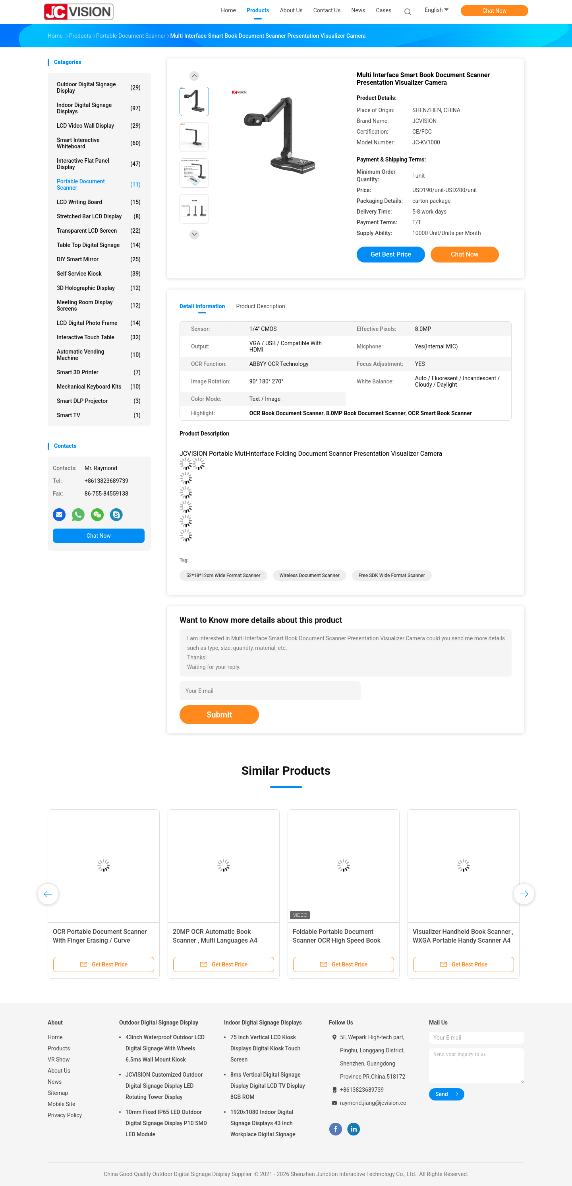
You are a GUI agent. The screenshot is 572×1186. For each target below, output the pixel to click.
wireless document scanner (310, 575)
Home (55, 1037)
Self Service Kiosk (99, 274)
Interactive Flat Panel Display (99, 163)
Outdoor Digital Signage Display (99, 87)
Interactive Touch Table (99, 337)
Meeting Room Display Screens (99, 305)
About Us (59, 1070)
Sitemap (58, 1093)
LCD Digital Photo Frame (99, 323)
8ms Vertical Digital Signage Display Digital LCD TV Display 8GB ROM (267, 1085)
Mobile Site (61, 1104)
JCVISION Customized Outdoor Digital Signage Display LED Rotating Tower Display (164, 1085)
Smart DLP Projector (99, 401)
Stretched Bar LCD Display (99, 216)
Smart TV (99, 415)
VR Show (59, 1059)
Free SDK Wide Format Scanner (392, 575)
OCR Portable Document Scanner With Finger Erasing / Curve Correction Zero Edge (100, 940)
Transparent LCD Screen (99, 231)
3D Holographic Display (99, 288)
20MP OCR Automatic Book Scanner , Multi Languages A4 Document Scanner (215, 940)
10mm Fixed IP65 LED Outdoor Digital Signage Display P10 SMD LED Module (166, 1123)
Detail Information (202, 306)
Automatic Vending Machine (99, 354)
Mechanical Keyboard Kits (99, 387)
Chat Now (495, 11)
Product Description (260, 306)
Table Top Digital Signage (99, 245)
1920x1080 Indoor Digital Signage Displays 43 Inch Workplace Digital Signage (263, 1123)
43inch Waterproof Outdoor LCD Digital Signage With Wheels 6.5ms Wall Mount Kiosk (165, 1048)
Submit (219, 714)
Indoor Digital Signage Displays (99, 108)
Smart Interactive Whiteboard (99, 143)
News (55, 1082)
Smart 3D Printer (99, 372)
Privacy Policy (65, 1115)
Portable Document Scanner (99, 184)
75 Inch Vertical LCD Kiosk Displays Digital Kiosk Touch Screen (265, 1048)
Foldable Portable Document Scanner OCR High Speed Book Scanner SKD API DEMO (337, 940)
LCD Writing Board (99, 202)
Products (59, 1048)
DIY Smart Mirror (99, 259)
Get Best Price (391, 254)
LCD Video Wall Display (99, 126)
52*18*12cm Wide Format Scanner (223, 575)
